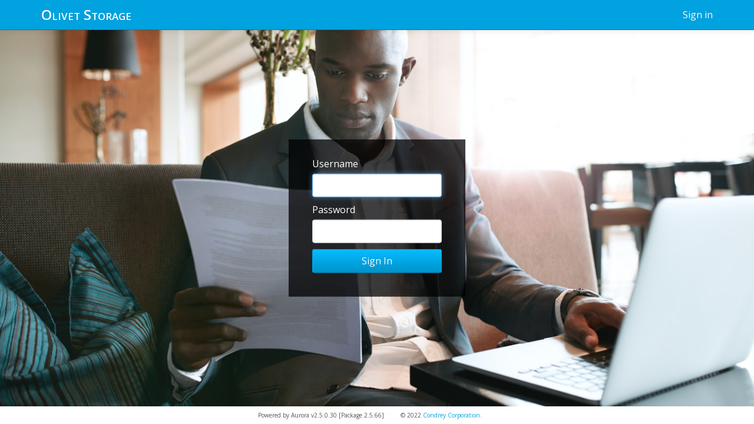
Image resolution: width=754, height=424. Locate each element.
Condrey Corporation (451, 415)
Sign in (698, 14)
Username (335, 163)
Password (333, 209)
